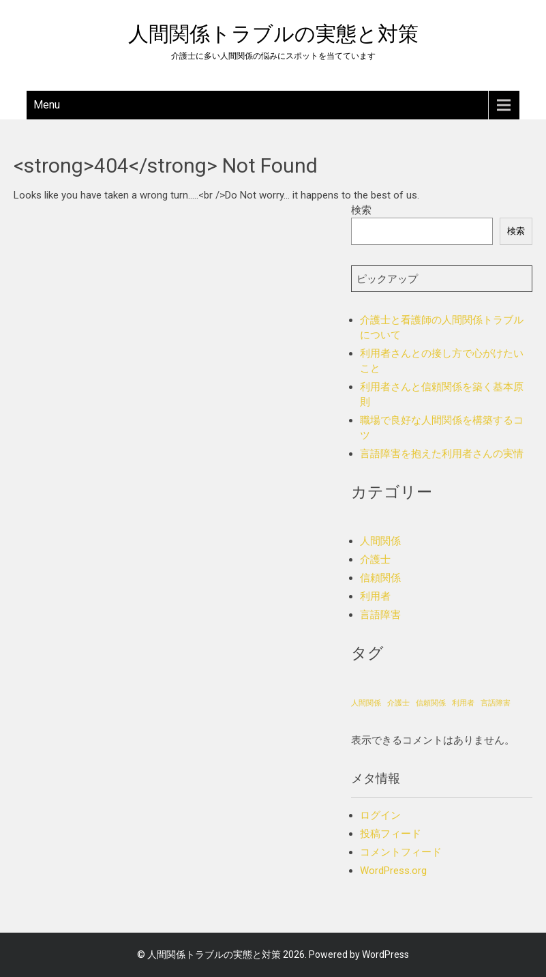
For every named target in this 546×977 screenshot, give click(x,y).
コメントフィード (401, 852)
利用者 (375, 596)
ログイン (380, 815)
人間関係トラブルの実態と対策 (273, 34)
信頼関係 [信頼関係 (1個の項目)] (431, 703)
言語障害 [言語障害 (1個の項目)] (496, 703)
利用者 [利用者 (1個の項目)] (463, 703)
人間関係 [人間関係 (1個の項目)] (366, 703)
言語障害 (380, 615)
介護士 (375, 559)
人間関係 (380, 541)
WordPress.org (393, 870)
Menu (46, 104)
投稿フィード (390, 834)
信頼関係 (380, 578)
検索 (361, 210)
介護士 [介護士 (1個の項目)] (398, 703)
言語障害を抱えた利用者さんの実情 (442, 454)
